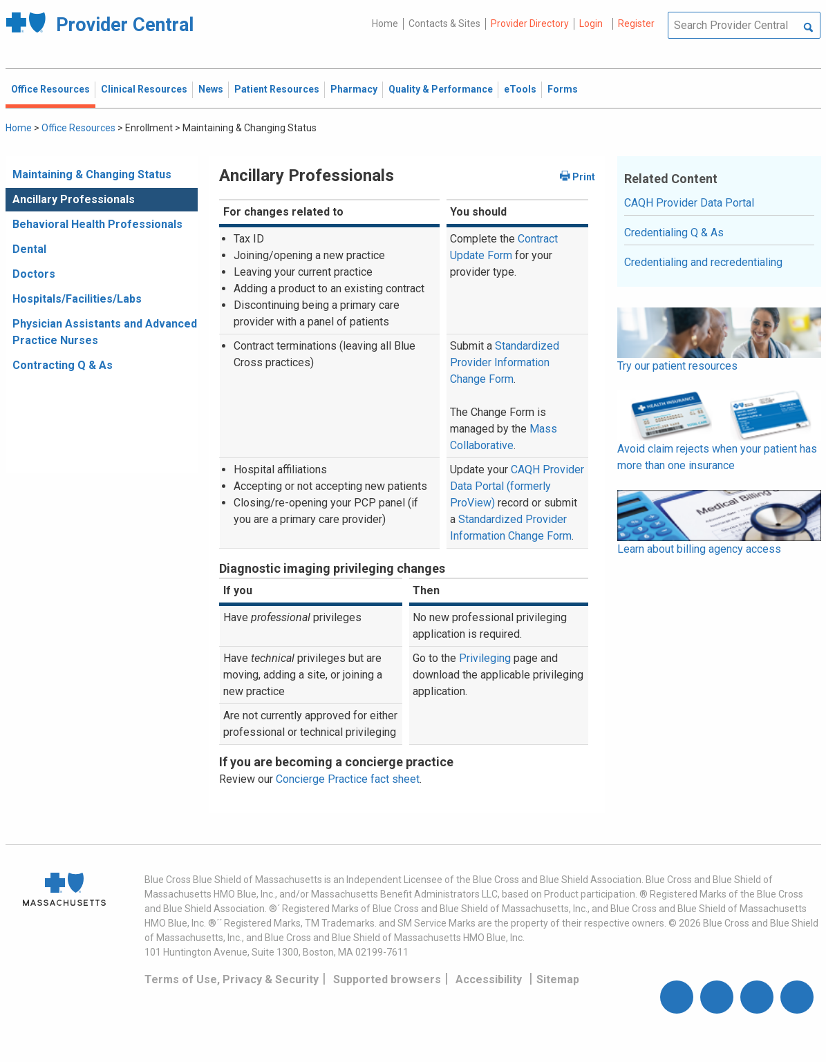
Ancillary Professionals (73, 199)
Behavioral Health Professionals (97, 224)
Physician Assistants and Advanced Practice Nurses (104, 332)
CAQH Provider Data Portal (689, 202)
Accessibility (489, 979)
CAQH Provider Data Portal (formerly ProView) (517, 486)
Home (385, 23)
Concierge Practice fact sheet (348, 779)
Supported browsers (387, 979)
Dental (29, 249)
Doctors (33, 274)
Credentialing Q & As (674, 232)
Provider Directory (530, 23)
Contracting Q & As (62, 365)
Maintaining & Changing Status (91, 174)
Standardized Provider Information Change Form (504, 362)
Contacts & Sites (444, 23)
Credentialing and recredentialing (703, 262)
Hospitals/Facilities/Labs (77, 298)
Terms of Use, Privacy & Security (231, 979)
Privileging (485, 658)
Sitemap (557, 979)
